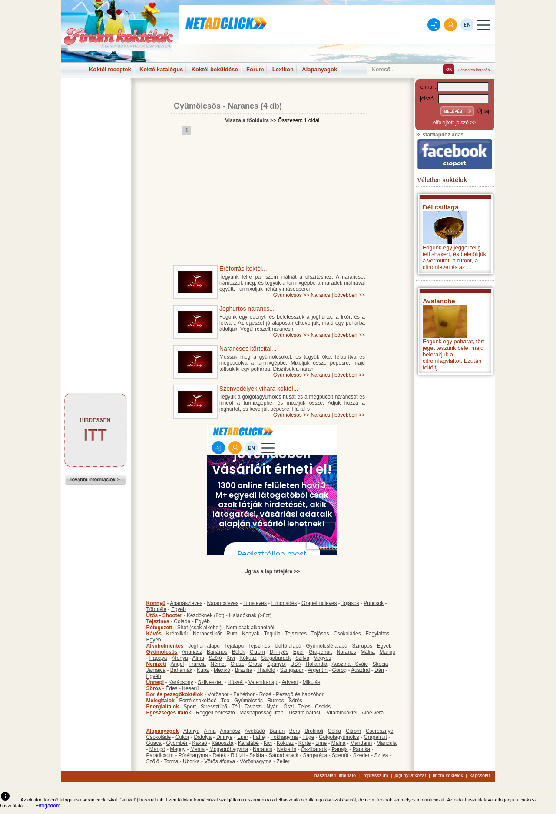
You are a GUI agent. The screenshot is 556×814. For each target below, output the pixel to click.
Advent (289, 682)
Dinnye (224, 737)
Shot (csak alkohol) (199, 628)
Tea (225, 701)
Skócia (380, 664)
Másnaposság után (261, 713)
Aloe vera (373, 713)
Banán (277, 731)
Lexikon (283, 69)
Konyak (250, 634)
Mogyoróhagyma (228, 749)
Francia (197, 664)
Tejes (304, 707)
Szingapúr (291, 670)
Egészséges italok (168, 713)
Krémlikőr (177, 634)
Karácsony (181, 682)
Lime (321, 743)
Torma (171, 761)
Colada (182, 621)
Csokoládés (347, 634)
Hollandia (316, 664)
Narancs (243, 106)
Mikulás (311, 682)
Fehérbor (244, 694)
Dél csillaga (441, 207)
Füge (308, 737)
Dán (379, 670)
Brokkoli (313, 731)
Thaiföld (266, 670)
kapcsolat (480, 775)
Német (218, 664)
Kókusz (247, 658)
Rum (231, 634)
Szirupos (362, 646)
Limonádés (284, 603)
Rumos (276, 701)
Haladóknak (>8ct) (250, 615)
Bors (294, 731)
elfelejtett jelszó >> (454, 123)
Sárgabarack (276, 658)
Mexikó (222, 670)
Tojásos (350, 603)
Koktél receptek (110, 69)
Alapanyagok (319, 69)
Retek (219, 755)
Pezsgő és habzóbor (299, 694)
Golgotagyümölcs (339, 737)
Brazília (243, 670)
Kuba (203, 670)
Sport (190, 707)
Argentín (318, 670)
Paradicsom (160, 755)
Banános (217, 652)
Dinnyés (279, 652)
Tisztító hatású (305, 713)
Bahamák (181, 670)
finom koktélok (448, 775)
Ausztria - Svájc (349, 664)
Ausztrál (360, 670)
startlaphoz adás (439, 135)
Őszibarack (314, 749)
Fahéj (259, 737)
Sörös (153, 688)
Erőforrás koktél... (243, 268)
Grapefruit (320, 652)
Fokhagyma (284, 737)
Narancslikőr (207, 634)
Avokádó (255, 731)
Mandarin (361, 743)
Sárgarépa (315, 755)
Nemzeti (156, 664)
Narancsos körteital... (248, 348)
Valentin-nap (263, 682)
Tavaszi (253, 707)
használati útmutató (335, 775)
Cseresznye (379, 731)
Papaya (158, 658)
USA (296, 664)
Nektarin (286, 749)
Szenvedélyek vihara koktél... (258, 388)
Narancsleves (223, 603)
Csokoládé (158, 737)
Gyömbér (177, 743)
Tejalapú (234, 646)
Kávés (154, 634)
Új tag (484, 111)
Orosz (255, 664)
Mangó (388, 652)
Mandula (387, 743)
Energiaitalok (162, 707)
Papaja (339, 749)
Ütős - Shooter (164, 615)
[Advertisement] (95, 97)
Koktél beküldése (215, 69)
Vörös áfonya (219, 761)
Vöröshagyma (256, 761)
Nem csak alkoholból (250, 628)
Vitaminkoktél (341, 713)
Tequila (272, 634)
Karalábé (248, 743)
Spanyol (276, 664)
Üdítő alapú (288, 646)
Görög (339, 670)
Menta (197, 749)
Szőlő (215, 658)
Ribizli (238, 755)
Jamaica (156, 670)
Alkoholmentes (165, 646)
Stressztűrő (214, 707)
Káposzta (222, 743)
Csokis (323, 707)
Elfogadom (48, 806)
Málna (368, 652)
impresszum (375, 775)
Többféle (156, 609)
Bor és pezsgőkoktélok (174, 694)
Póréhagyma (193, 755)
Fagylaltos (377, 634)
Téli (236, 707)
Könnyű (156, 603)
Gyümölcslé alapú (326, 646)
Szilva (302, 658)
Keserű (190, 688)
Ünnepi (155, 682)
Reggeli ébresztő (215, 713)
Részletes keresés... (475, 70)
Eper (298, 652)
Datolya (203, 737)
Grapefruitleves (319, 603)
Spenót (340, 755)
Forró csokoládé (198, 701)
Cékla (334, 731)
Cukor (182, 737)
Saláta (256, 755)
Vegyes (322, 658)
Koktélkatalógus (161, 69)
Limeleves (255, 603)
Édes (171, 688)
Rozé (265, 694)
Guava (154, 743)
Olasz (237, 664)
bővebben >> (349, 295)
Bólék (238, 652)
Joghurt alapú (204, 646)
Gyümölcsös (197, 106)
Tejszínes (157, 621)
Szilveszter (210, 682)
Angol (177, 664)
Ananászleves (186, 603)
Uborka (191, 761)
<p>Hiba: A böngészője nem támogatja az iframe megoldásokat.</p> (455, 493)
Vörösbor (218, 694)
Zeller (282, 761)
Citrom (257, 652)
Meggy (177, 749)
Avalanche (439, 301)
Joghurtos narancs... (247, 308)
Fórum (255, 69)
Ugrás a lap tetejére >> (272, 571)
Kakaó (199, 743)
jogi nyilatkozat (410, 775)
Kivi (230, 658)
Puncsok (374, 603)
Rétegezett (159, 628)
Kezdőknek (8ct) (206, 615)
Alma (198, 658)
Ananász (192, 652)
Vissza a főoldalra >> (251, 120)
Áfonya (180, 658)
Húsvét (236, 682)
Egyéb (178, 609)
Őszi (288, 707)
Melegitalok (160, 701)
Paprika (361, 749)
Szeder (361, 755)
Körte (304, 743)
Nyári (273, 707)
